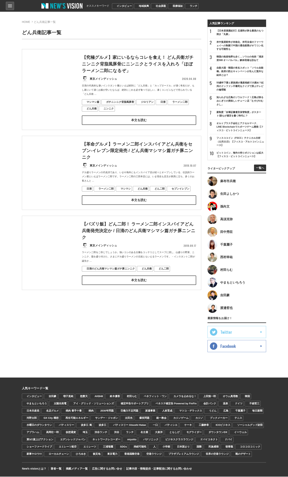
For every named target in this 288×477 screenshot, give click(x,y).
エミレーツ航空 (68, 447)
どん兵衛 (92, 108)
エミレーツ (89, 447)
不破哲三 (254, 403)
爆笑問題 (144, 418)
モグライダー (194, 432)
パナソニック (150, 439)
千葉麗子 (240, 411)
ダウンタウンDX (217, 432)
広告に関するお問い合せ (106, 469)
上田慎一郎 (209, 396)
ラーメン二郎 (180, 101)
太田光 (128, 418)
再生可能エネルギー (76, 418)
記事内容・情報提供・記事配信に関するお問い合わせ (158, 469)
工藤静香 (204, 425)
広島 (225, 411)
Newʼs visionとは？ (34, 469)
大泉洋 (159, 432)
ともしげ (174, 432)
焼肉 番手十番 (74, 411)
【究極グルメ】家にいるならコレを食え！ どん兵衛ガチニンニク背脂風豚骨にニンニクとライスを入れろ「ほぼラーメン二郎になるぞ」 (138, 64)
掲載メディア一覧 (76, 469)
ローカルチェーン (59, 454)
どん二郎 (160, 195)
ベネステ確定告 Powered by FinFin (176, 403)
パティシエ (171, 425)
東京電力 (112, 454)
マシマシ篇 (93, 101)
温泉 (225, 403)
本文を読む (139, 119)
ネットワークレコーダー (106, 439)
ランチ (193, 5)
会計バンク (209, 403)
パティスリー (66, 425)
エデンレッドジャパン (73, 439)
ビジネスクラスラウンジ (179, 439)
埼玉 (85, 432)
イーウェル (240, 432)
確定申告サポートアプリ (135, 403)
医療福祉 (178, 5)
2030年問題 (107, 411)
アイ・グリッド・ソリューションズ (93, 403)
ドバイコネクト (209, 439)
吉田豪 (52, 396)
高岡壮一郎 (52, 432)
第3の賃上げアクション (40, 439)
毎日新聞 (257, 411)
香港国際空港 (132, 454)
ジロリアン (147, 101)
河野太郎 (32, 418)
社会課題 (161, 5)
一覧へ (260, 168)
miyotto (131, 439)
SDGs (123, 447)
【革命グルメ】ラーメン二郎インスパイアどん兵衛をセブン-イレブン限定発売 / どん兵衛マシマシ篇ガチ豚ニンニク (137, 157)
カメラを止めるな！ (185, 396)
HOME (26, 21)
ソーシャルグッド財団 (250, 425)
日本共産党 (33, 411)
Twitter (226, 332)
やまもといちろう (37, 403)
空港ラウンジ (154, 454)
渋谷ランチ (101, 432)
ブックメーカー (219, 418)
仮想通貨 (71, 432)
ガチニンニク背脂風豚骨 (120, 101)
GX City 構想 (51, 418)
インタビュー (124, 5)
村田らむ (132, 396)
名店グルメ (52, 411)
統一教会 (161, 418)
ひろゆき (81, 454)
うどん (212, 411)
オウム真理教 (230, 396)
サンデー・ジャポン (106, 418)
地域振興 (144, 5)
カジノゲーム (181, 418)
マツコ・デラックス (190, 411)
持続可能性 (140, 447)
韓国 (247, 396)
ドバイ (228, 439)
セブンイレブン (180, 195)
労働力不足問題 (129, 411)
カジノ (199, 418)
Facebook (228, 346)
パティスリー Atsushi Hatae (129, 425)
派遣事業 (150, 411)
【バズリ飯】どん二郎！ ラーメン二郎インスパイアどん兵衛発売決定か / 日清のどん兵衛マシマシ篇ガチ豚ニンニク (138, 237)
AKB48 (99, 396)
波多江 (102, 425)
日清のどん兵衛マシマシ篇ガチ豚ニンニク (111, 274)
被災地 (96, 454)
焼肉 (91, 411)
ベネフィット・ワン (155, 396)
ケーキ (188, 425)
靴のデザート (243, 454)
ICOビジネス (223, 425)
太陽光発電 (60, 403)
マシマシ (126, 195)
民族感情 (213, 447)
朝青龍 (229, 447)
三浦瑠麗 (108, 447)
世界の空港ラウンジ (217, 454)
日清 (162, 101)
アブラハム (33, 432)
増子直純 (68, 396)
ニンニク (109, 108)
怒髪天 (84, 396)
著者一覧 (55, 469)
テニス (238, 418)
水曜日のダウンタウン (39, 425)
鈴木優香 (115, 396)
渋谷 (116, 432)
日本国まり (183, 447)
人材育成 (167, 411)
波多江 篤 (86, 425)
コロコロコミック (250, 447)
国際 (199, 447)
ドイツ (238, 403)
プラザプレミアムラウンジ (183, 454)
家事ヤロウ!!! (34, 454)
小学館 (166, 447)
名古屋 (144, 432)
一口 (155, 425)
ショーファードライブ (39, 447)
